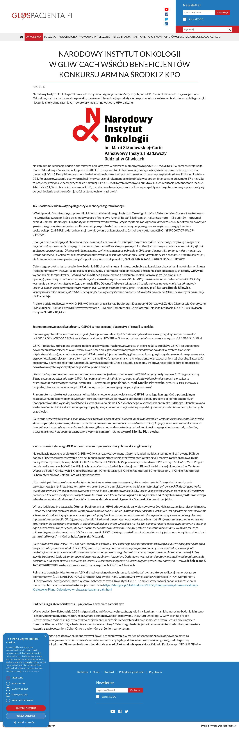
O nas (96, 672)
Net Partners (230, 725)
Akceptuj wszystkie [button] (26, 708)
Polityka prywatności (131, 672)
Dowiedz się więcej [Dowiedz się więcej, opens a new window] (31, 671)
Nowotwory (88, 36)
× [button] (45, 636)
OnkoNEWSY (34, 36)
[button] (26, 722)
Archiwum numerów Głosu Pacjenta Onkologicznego (184, 36)
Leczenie (104, 36)
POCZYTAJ (50, 36)
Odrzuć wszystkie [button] (25, 716)
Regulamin (155, 672)
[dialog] (26, 680)
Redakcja (82, 672)
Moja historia (68, 36)
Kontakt (109, 672)
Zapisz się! (222, 12)
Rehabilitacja (121, 36)
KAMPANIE (139, 36)
